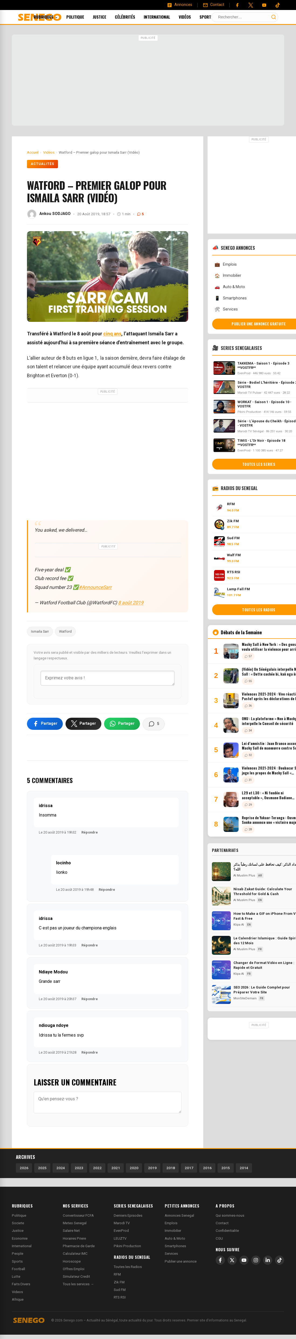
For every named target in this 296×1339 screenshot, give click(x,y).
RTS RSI (120, 1297)
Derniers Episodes (128, 1215)
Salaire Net (71, 1231)
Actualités (42, 164)
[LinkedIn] (267, 1260)
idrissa (46, 805)
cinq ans (112, 333)
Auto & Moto (175, 1238)
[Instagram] (255, 1260)
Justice (106, 17)
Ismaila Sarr (40, 631)
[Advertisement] (148, 81)
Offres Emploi (73, 1269)
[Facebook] (237, 5)
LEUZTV (120, 1238)
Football (18, 1269)
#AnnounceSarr (95, 587)
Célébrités (132, 17)
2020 (134, 1168)
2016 (207, 1168)
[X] (232, 1260)
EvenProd (121, 1231)
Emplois (171, 1223)
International (164, 17)
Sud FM (120, 1290)
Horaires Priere (74, 1238)
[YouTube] (264, 5)
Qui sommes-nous (230, 1215)
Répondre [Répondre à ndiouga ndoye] (89, 1052)
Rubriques (53, 17)
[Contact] (213, 5)
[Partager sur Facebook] (45, 724)
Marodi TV (122, 1223)
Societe (18, 1223)
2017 (189, 1168)
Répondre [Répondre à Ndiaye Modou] (89, 999)
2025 (42, 1168)
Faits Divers (21, 1284)
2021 (115, 1168)
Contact (222, 1223)
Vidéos (192, 17)
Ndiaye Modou (53, 971)
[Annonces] (179, 5)
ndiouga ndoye (53, 1025)
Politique (82, 17)
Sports (214, 17)
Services (171, 1254)
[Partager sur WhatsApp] (122, 724)
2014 (244, 1168)
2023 (79, 1168)
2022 (97, 1168)
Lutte (16, 1276)
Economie (19, 1238)
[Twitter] (250, 5)
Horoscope (72, 1261)
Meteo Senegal (75, 1223)
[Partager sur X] (83, 724)
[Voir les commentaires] (154, 724)
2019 (152, 1168)
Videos (17, 1292)
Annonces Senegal (179, 1215)
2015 (225, 1168)
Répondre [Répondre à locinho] (107, 890)
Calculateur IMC (75, 1254)
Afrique (17, 1299)
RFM (117, 1274)
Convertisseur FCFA (78, 1215)
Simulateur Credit (76, 1276)
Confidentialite (227, 1231)
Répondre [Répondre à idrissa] (89, 832)
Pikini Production (127, 1246)
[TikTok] (279, 1260)
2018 (170, 1168)
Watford (65, 631)
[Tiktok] (277, 5)
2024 (60, 1168)
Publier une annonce (181, 1261)
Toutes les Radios (128, 1267)
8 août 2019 (130, 602)
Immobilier (173, 1231)
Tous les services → (78, 1284)
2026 (24, 1168)
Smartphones (175, 1246)
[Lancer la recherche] (273, 17)
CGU (219, 1238)
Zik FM (119, 1282)
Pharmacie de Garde (79, 1246)
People (17, 1254)
